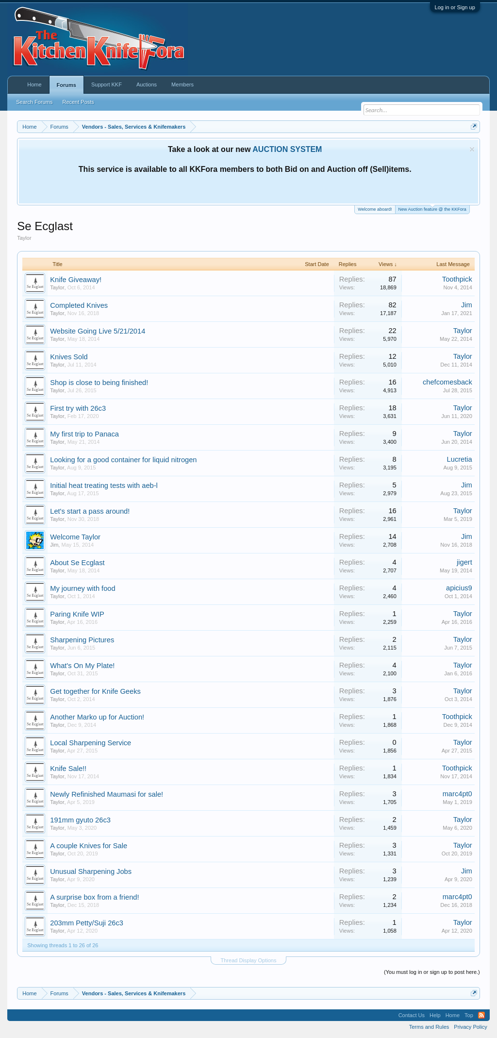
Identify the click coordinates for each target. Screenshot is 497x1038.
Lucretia (459, 459)
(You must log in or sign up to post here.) (432, 972)
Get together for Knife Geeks (95, 691)
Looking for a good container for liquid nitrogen (123, 460)
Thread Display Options (249, 960)
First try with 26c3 (78, 408)
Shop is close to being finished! (99, 382)
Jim (466, 305)
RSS (481, 1015)
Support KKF (106, 84)
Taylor (57, 287)
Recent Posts (78, 102)
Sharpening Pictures (82, 640)
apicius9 (459, 588)
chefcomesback (447, 382)
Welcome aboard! (375, 209)
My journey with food (82, 588)
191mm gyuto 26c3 (80, 820)
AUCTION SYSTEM (287, 149)
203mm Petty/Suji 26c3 (86, 923)
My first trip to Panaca (84, 434)
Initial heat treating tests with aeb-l (104, 485)
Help (435, 1015)
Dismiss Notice (472, 149)
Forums (66, 85)
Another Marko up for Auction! (97, 717)
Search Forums (34, 102)
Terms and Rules (429, 1027)
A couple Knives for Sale (88, 846)
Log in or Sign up (455, 7)
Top (468, 1015)
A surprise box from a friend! (94, 897)
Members (182, 84)
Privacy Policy (470, 1027)
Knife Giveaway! (75, 280)
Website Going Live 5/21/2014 (97, 331)
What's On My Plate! (82, 666)
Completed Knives (79, 305)
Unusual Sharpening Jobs (91, 871)
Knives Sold (68, 357)
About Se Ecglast (77, 563)
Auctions (146, 84)
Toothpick (457, 279)
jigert (464, 562)
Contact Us (411, 1015)
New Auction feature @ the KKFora (432, 208)
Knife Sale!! (68, 768)
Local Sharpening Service (90, 743)
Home (34, 84)
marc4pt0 (457, 794)
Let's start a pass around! (90, 511)
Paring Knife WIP (77, 614)
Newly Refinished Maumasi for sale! (106, 794)
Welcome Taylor (75, 537)
